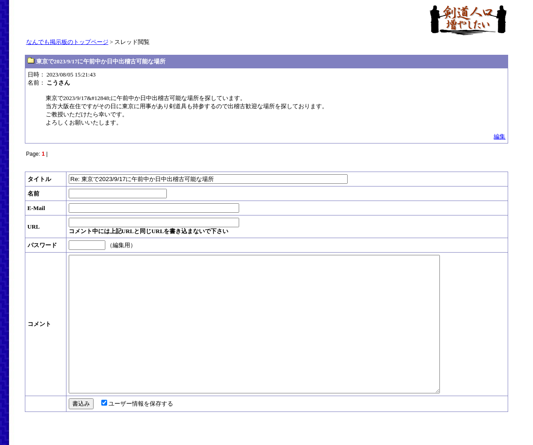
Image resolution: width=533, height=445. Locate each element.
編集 (499, 136)
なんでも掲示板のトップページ (67, 41)
